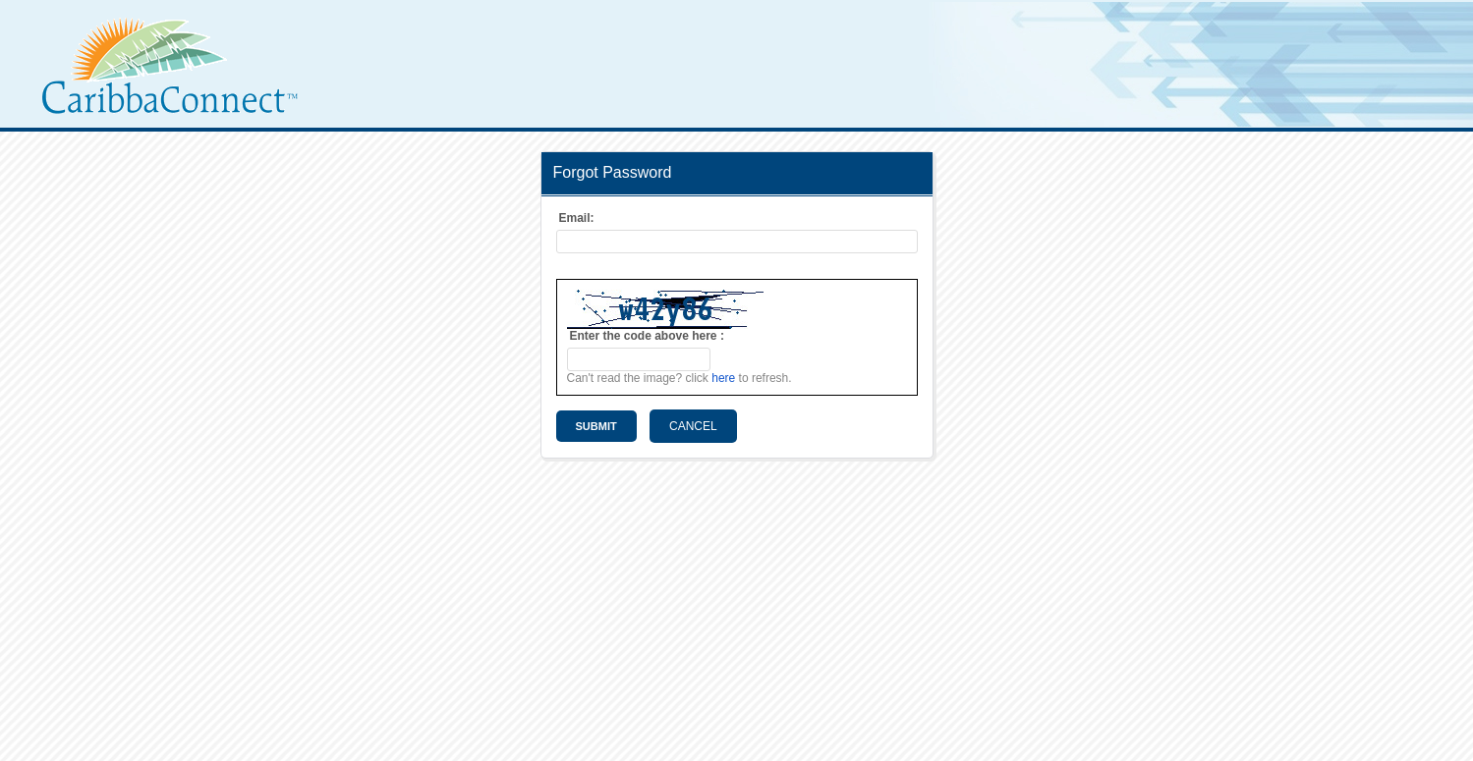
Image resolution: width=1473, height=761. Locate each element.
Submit (596, 426)
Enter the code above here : (647, 336)
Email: (577, 218)
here (723, 378)
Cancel (693, 426)
